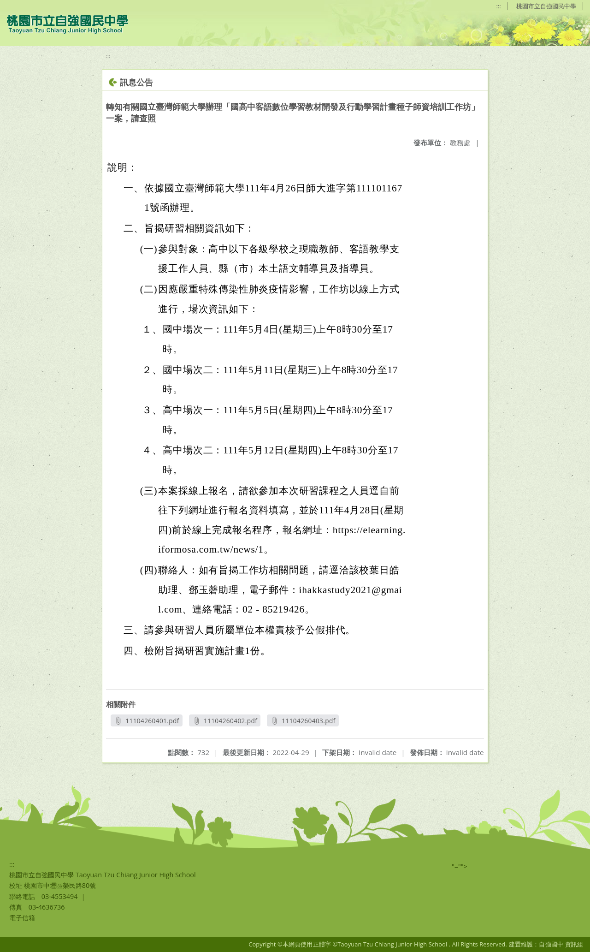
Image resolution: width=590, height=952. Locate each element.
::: (498, 6)
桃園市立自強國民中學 (546, 6)
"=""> (459, 866)
